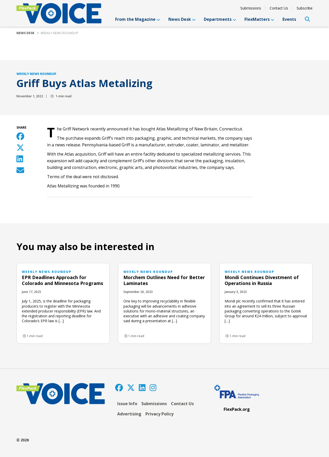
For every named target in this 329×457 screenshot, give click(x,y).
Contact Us (279, 8)
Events (289, 19)
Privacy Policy (159, 414)
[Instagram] (153, 387)
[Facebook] (119, 387)
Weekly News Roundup (59, 33)
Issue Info (127, 403)
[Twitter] (131, 387)
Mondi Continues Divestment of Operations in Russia (262, 280)
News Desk (182, 19)
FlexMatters (259, 19)
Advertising (129, 414)
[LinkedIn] (142, 387)
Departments (220, 19)
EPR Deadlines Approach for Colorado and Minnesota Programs (62, 280)
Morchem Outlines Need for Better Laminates (164, 280)
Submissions (250, 8)
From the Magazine (137, 19)
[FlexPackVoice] (59, 13)
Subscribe (305, 8)
